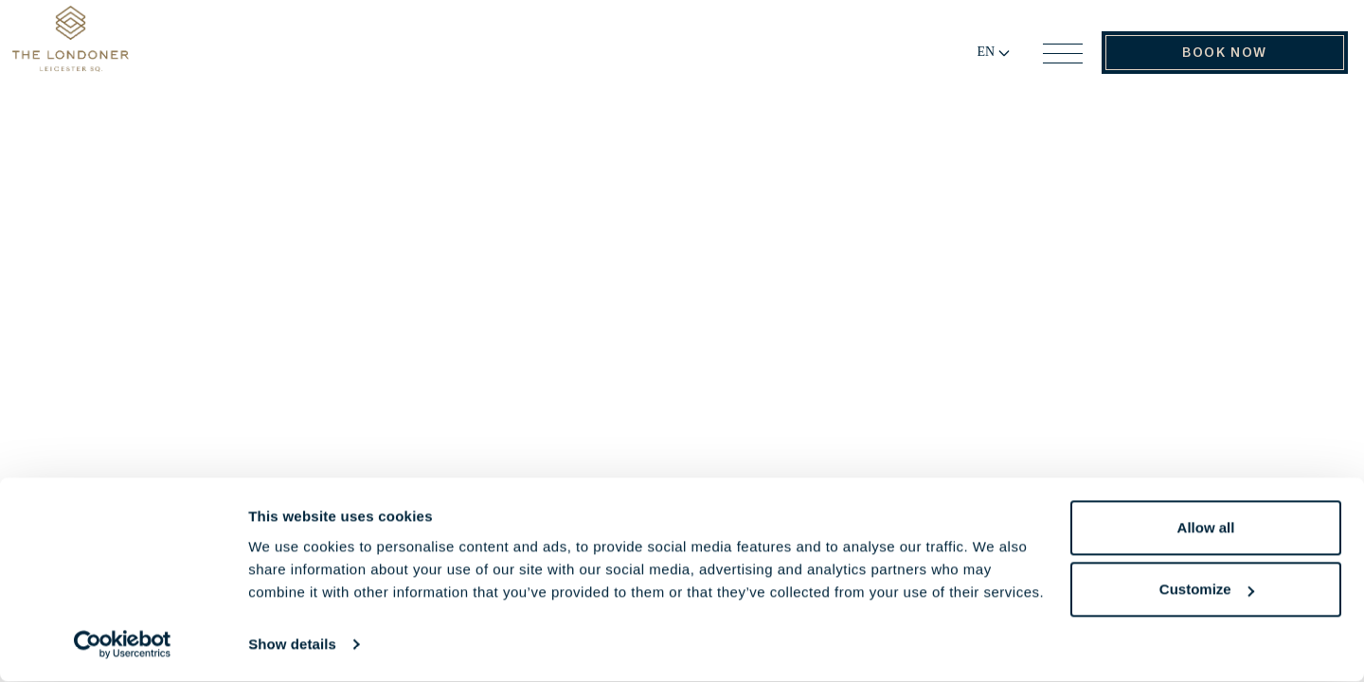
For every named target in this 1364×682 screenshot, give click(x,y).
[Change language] (972, 61)
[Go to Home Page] (110, 59)
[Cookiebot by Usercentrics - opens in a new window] (123, 645)
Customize (1206, 590)
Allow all (1206, 528)
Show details (292, 645)
